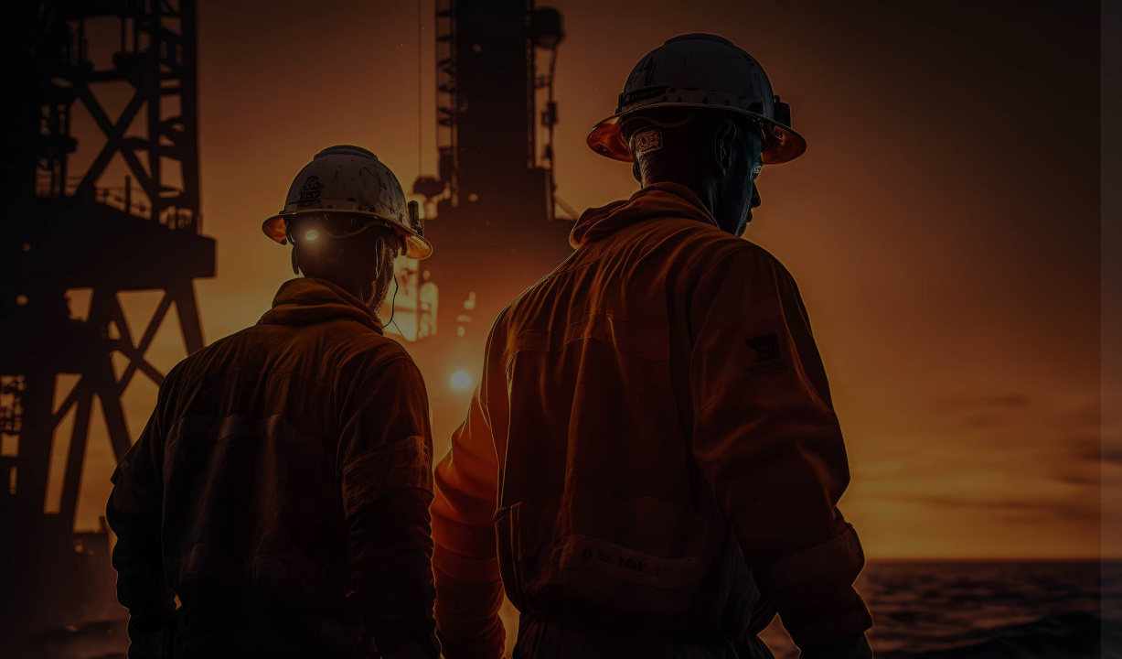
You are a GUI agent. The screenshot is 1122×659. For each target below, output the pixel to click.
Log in (929, 474)
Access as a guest (929, 595)
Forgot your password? (1030, 423)
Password (796, 334)
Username (797, 242)
